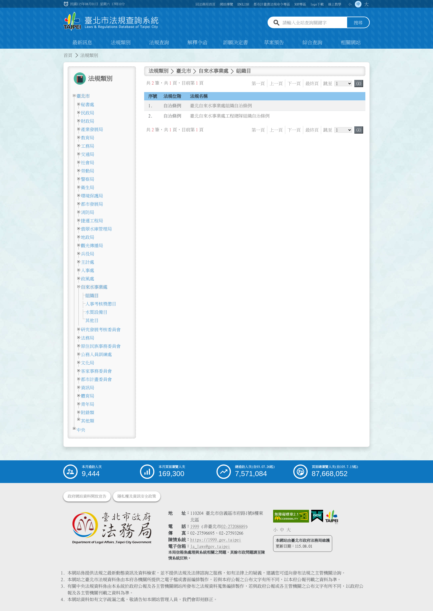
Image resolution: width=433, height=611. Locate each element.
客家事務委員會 (96, 371)
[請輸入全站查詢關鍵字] (313, 23)
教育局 (87, 137)
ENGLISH (243, 4)
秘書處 (87, 104)
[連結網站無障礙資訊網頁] (291, 516)
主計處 (87, 262)
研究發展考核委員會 (101, 329)
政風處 (87, 278)
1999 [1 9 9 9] (194, 526)
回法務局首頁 (205, 4)
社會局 (87, 162)
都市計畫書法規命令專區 (272, 4)
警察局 (87, 179)
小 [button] (350, 4)
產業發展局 (92, 129)
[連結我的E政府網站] (317, 516)
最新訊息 (82, 42)
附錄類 (87, 412)
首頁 (68, 55)
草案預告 (274, 42)
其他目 (92, 320)
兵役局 (87, 254)
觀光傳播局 (92, 245)
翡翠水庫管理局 (96, 229)
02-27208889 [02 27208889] (233, 526)
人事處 (87, 270)
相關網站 (351, 42)
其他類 (87, 421)
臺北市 (83, 96)
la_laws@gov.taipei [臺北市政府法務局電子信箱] (210, 546)
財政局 (87, 121)
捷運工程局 (92, 220)
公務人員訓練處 (96, 354)
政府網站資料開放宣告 (87, 496)
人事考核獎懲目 (100, 304)
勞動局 (87, 171)
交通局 (87, 154)
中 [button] (358, 4)
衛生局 (87, 187)
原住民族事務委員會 (101, 346)
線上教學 (334, 4)
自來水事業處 (94, 287)
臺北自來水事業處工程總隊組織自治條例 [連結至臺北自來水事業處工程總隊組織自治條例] (230, 116)
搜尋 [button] (358, 23)
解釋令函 (197, 42)
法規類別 (121, 42)
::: (3, 52)
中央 (80, 430)
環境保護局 (92, 196)
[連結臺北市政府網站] (331, 517)
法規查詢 (159, 42)
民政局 (87, 113)
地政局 (87, 237)
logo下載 (317, 4)
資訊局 (87, 387)
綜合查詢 (312, 42)
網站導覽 (226, 4)
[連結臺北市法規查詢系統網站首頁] (111, 21)
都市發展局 (92, 204)
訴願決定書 (235, 42)
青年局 (87, 404)
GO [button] (359, 83)
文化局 (87, 363)
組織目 (92, 295)
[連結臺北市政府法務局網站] (111, 527)
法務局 (87, 338)
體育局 (87, 396)
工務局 (87, 146)
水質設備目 (96, 312)
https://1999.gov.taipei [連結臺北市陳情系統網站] (215, 539)
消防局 (87, 212)
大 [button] (366, 4)
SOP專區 (300, 4)
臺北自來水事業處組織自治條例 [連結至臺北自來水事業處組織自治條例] (221, 105)
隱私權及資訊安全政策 (136, 496)
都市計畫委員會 (96, 379)
